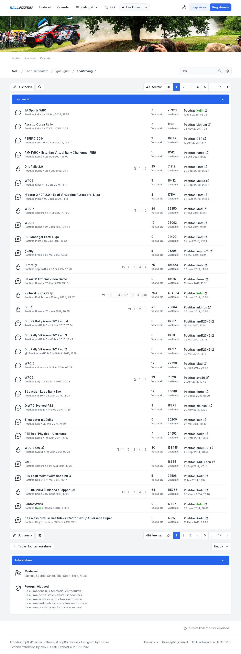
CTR (199, 138)
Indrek (39, 114)
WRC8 (29, 180)
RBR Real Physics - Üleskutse (46, 433)
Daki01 (39, 479)
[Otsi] (220, 71)
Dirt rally (31, 265)
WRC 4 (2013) (34, 447)
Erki (59, 575)
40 (145, 295)
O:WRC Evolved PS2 (39, 405)
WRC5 (29, 377)
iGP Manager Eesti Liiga (42, 237)
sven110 (40, 142)
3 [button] (190, 87)
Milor (38, 184)
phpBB (26, 642)
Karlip (38, 156)
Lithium (201, 124)
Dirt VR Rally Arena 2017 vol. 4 (46, 321)
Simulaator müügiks (39, 419)
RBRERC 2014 (34, 138)
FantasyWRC (34, 504)
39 (139, 295)
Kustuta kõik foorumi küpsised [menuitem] (206, 628)
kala (37, 423)
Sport (66, 575)
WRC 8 (29, 223)
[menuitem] (45, 7)
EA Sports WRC (35, 110)
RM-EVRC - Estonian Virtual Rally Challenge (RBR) (60, 152)
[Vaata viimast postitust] (206, 110)
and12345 (41, 325)
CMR (28, 462)
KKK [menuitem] (110, 7)
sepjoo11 (202, 251)
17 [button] (219, 87)
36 (120, 295)
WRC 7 (29, 208)
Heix (75, 575)
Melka (200, 181)
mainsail (40, 409)
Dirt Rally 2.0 (34, 166)
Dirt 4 (29, 307)
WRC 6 (29, 363)
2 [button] (183, 87)
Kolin (200, 110)
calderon (40, 212)
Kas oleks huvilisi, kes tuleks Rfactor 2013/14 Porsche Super (68, 518)
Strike (51, 575)
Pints (200, 166)
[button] (227, 87)
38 (132, 295)
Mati (199, 209)
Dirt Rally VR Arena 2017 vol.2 (46, 349)
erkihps (201, 307)
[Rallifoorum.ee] (21, 7)
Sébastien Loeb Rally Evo (43, 391)
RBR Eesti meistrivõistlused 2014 (48, 476)
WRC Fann (203, 462)
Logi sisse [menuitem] (199, 7)
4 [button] (198, 87)
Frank (38, 255)
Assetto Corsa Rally (39, 124)
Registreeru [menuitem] (220, 7)
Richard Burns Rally (39, 293)
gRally (29, 251)
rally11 (38, 381)
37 (126, 295)
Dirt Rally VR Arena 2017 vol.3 (46, 335)
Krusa (83, 575)
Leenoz (104, 642)
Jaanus (29, 575)
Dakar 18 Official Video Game (46, 279)
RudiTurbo (41, 297)
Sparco (41, 575)
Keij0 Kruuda (43, 522)
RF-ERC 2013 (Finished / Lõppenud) (50, 490)
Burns (38, 170)
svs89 (200, 377)
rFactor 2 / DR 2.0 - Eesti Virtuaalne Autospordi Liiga (62, 194)
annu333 (202, 448)
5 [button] (205, 87)
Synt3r (39, 451)
